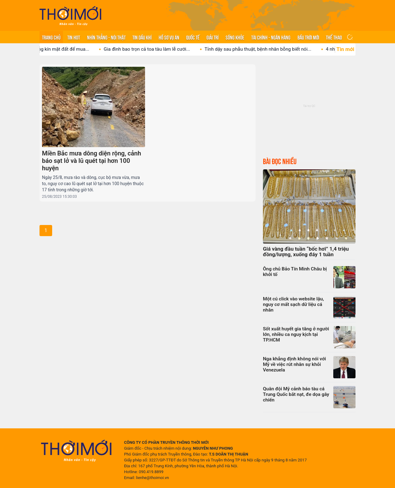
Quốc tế (193, 37)
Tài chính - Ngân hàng (270, 37)
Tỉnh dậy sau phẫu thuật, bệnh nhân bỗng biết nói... (262, 49)
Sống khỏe (235, 37)
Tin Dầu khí (142, 37)
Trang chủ (51, 37)
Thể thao (334, 37)
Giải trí (212, 37)
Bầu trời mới (308, 37)
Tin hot (73, 37)
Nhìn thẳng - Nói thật (106, 37)
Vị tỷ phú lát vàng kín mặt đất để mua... (53, 49)
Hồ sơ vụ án (169, 37)
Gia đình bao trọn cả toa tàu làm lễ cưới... (151, 49)
